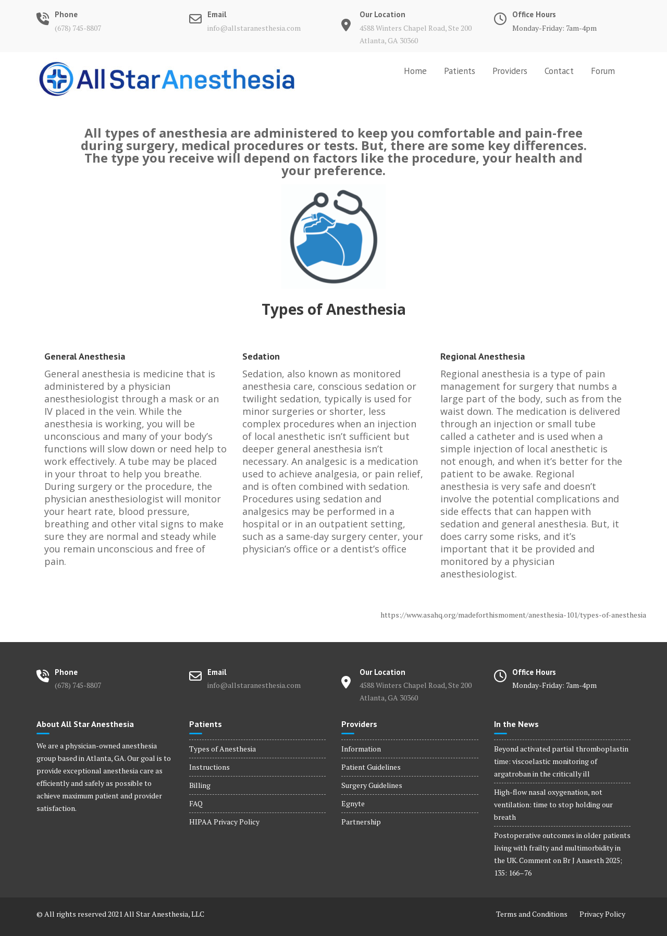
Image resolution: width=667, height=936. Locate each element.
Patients (459, 71)
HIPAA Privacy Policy (224, 822)
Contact (559, 71)
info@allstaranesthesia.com (254, 28)
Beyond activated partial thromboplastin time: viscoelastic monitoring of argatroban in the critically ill (561, 761)
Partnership (361, 822)
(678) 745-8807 (78, 28)
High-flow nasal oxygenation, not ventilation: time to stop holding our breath (553, 804)
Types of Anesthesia (222, 749)
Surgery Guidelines (371, 785)
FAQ (196, 803)
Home (415, 71)
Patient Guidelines (371, 767)
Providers (509, 71)
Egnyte (353, 803)
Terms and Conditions (531, 914)
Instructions (209, 767)
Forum (603, 71)
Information (361, 749)
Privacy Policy (602, 914)
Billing (200, 785)
